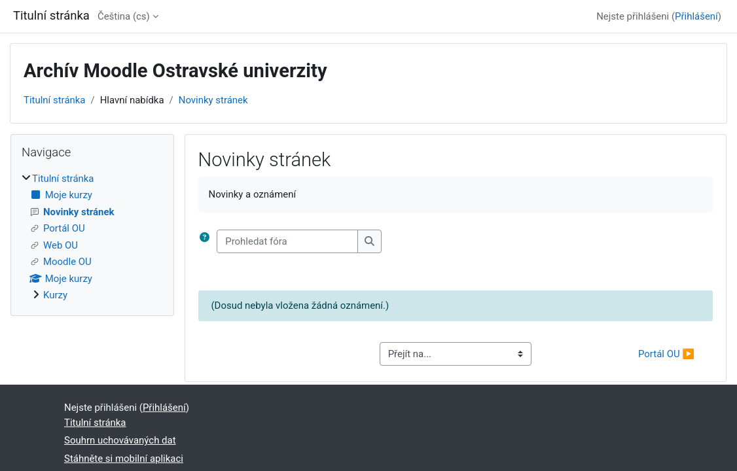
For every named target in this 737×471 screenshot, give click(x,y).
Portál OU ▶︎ (666, 354)
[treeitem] (92, 237)
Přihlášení (696, 16)
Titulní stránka (55, 100)
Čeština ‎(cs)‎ (124, 16)
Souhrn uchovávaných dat (120, 440)
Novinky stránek (213, 100)
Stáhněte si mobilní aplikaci (123, 458)
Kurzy (55, 295)
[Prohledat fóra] (287, 241)
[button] (207, 241)
